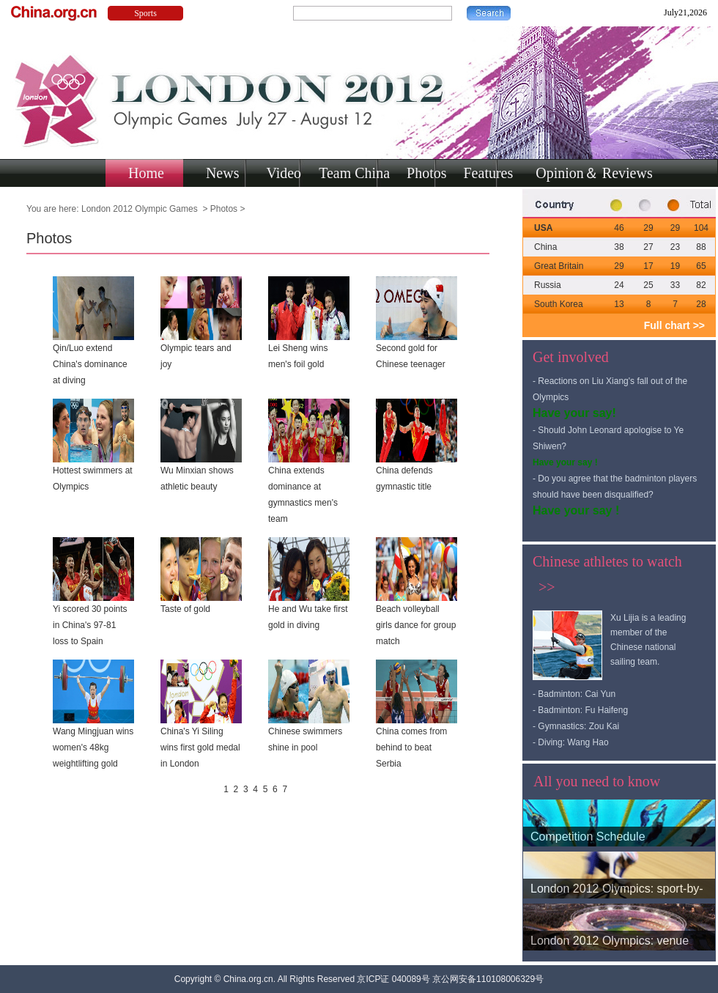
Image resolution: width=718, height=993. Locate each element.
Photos (426, 173)
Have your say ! (565, 462)
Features (489, 173)
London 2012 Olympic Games (140, 209)
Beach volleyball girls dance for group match (416, 625)
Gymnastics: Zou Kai (578, 726)
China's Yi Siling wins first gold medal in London (200, 747)
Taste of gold (185, 609)
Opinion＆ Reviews (594, 173)
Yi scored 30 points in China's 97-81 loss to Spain (90, 625)
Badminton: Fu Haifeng (583, 710)
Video (283, 173)
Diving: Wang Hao (573, 742)
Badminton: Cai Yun (576, 694)
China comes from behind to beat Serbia (411, 747)
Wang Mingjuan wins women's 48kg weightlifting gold (93, 747)
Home (146, 173)
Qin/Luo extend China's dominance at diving (90, 364)
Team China (354, 173)
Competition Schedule (587, 836)
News (223, 173)
